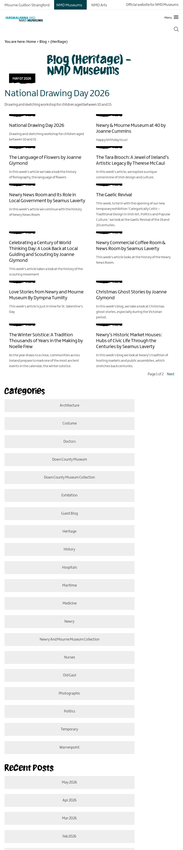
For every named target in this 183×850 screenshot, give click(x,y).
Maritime (46, 504)
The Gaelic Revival (114, 194)
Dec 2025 (137, 659)
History (46, 484)
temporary (46, 583)
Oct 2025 (137, 679)
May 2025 (46, 719)
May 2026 (46, 620)
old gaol (136, 544)
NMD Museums (69, 5)
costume (137, 406)
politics (136, 563)
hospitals (136, 484)
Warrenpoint (137, 583)
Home (31, 42)
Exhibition (137, 445)
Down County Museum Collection (46, 445)
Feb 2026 (137, 640)
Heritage (137, 465)
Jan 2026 (46, 659)
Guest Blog (46, 465)
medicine (137, 504)
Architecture (46, 406)
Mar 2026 (46, 640)
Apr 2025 (137, 719)
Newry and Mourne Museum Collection (137, 524)
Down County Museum (136, 425)
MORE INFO (36, 814)
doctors (46, 425)
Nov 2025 (46, 679)
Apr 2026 (137, 620)
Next (170, 374)
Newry (46, 524)
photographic (46, 563)
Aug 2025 (46, 699)
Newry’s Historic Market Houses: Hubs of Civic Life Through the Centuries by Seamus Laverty (129, 340)
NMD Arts (99, 5)
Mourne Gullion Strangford (27, 5)
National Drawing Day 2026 (57, 93)
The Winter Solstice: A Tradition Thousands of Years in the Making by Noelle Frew (46, 340)
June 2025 (136, 699)
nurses (46, 544)
